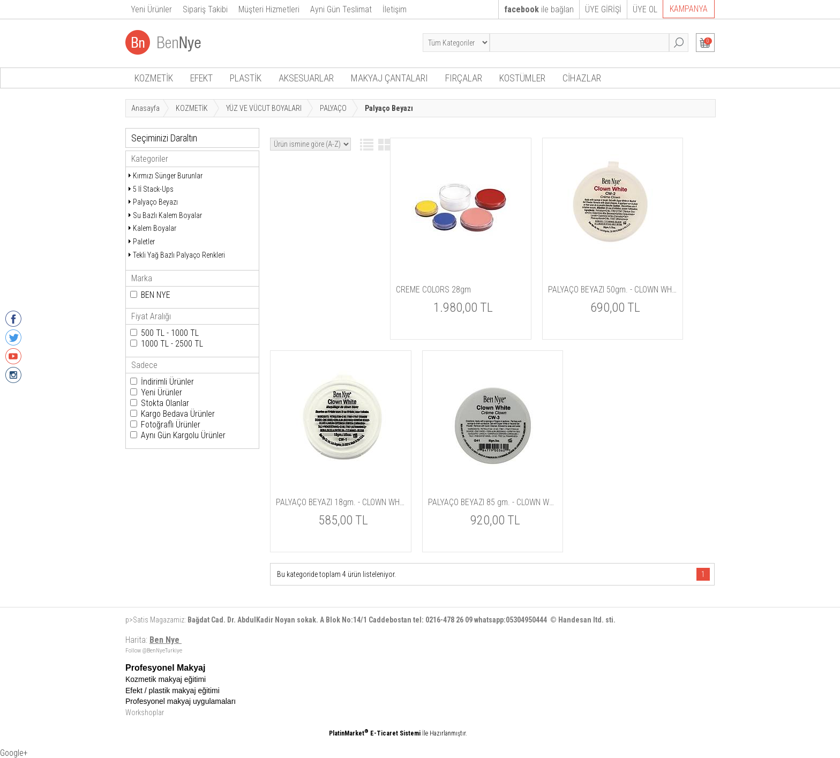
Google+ (14, 753)
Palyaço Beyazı (155, 202)
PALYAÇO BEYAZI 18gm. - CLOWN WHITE (341, 502)
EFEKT (201, 78)
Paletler (144, 241)
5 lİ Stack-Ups (153, 189)
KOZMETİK (153, 78)
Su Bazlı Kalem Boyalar (167, 215)
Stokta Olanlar (165, 403)
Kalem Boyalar (154, 228)
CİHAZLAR (581, 78)
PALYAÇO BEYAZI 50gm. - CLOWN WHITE (613, 289)
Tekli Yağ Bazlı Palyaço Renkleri (179, 255)
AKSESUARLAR (306, 78)
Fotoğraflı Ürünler (170, 424)
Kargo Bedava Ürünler (178, 414)
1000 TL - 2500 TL (172, 344)
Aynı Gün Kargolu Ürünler (183, 435)
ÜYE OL (645, 9)
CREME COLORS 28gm (433, 289)
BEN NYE (155, 295)
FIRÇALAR (463, 78)
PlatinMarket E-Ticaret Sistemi (375, 733)
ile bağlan (539, 9)
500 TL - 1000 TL (170, 333)
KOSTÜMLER (522, 78)
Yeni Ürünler (161, 392)
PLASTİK (245, 78)
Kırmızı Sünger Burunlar (167, 175)
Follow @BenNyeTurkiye (153, 650)
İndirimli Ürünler (167, 382)
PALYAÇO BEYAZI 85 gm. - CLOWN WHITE (493, 502)
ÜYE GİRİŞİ (603, 9)
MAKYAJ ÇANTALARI (389, 78)
